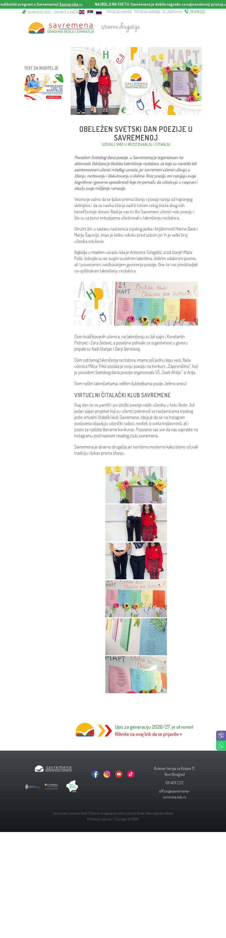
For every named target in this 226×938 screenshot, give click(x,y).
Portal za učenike (119, 11)
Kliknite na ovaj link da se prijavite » (148, 734)
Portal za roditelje (147, 11)
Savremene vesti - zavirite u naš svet (54, 12)
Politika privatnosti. (99, 819)
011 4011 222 (197, 11)
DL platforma (172, 11)
